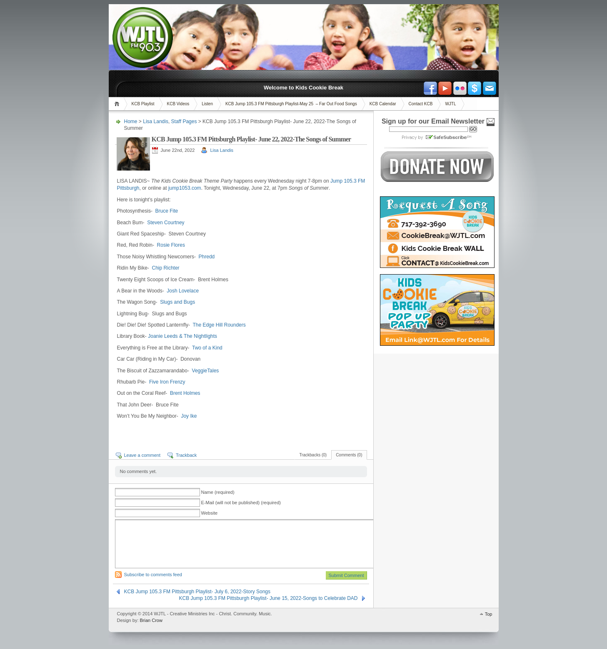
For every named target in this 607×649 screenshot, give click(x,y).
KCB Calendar (383, 104)
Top (488, 614)
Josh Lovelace (183, 291)
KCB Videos (178, 104)
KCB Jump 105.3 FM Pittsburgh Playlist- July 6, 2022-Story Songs (197, 592)
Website (209, 512)
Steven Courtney (165, 222)
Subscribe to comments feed (153, 574)
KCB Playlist (143, 104)
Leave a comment (142, 455)
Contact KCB (421, 104)
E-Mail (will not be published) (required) (241, 502)
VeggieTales (205, 371)
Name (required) (218, 492)
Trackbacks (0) (313, 455)
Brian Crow (151, 620)
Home (118, 103)
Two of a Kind (207, 348)
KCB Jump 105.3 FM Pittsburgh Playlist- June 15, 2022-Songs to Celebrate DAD (268, 598)
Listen (207, 104)
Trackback (186, 455)
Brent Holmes (185, 393)
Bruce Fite (166, 211)
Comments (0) (349, 455)
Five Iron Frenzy (167, 382)
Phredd (207, 257)
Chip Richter (166, 268)
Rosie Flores (171, 245)
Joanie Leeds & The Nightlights (182, 336)
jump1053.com (184, 188)
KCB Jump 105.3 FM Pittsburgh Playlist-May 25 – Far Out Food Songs (291, 104)
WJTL (450, 104)
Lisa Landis (155, 121)
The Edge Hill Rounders (218, 325)
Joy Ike (189, 416)
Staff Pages (184, 121)
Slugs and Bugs (177, 302)
